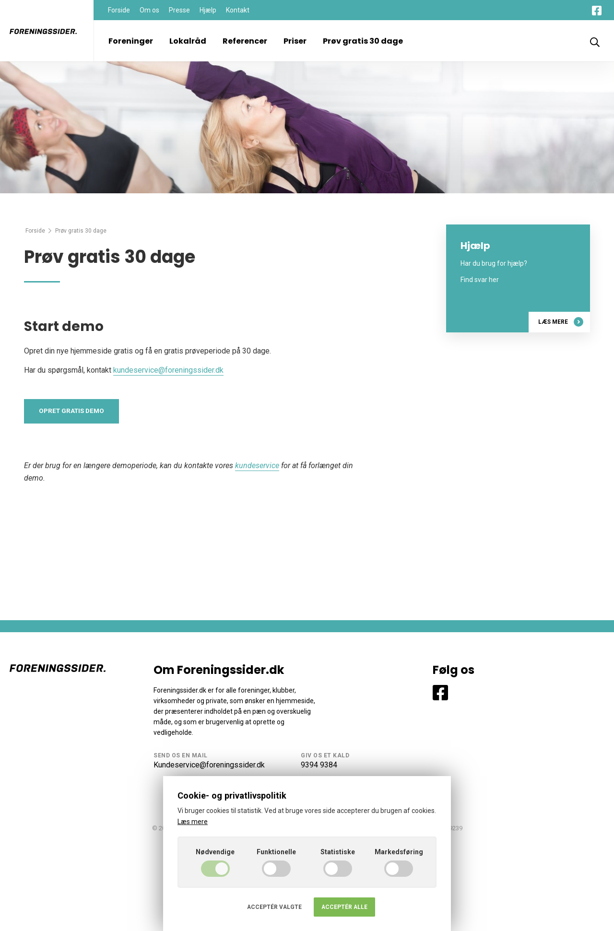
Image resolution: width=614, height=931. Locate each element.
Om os (149, 10)
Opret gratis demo (72, 411)
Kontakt (237, 10)
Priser (295, 41)
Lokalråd (187, 41)
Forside (119, 10)
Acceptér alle (344, 907)
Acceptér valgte (274, 907)
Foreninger (130, 41)
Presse (179, 10)
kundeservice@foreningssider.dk (168, 370)
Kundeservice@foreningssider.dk (209, 764)
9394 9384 (319, 764)
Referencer (245, 41)
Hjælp (208, 10)
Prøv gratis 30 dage (363, 41)
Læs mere (560, 322)
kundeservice (257, 466)
